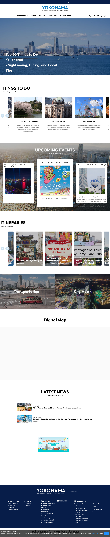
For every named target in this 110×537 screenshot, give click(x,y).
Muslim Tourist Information (80, 515)
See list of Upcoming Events (54, 153)
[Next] (7, 116)
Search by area (13, 509)
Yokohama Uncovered (45, 510)
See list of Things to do (7, 92)
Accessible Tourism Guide (81, 522)
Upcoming (29, 503)
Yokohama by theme (49, 503)
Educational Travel (48, 2)
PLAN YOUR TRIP (65, 16)
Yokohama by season (46, 506)
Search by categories (11, 506)
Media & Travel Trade (34, 2)
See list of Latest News (54, 395)
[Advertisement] (55, 472)
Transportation (97, 504)
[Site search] (89, 15)
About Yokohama (81, 506)
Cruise (58, 2)
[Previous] (2, 116)
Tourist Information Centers (81, 511)
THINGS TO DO (22, 16)
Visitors (11, 2)
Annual (28, 505)
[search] (89, 15)
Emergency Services (82, 518)
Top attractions (13, 503)
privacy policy (95, 533)
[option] (55, 46)
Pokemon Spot (47, 518)
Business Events (20, 2)
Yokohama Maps (81, 508)
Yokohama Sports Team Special (47, 515)
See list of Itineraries (7, 226)
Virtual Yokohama (48, 522)
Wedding (66, 2)
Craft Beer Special (48, 520)
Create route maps (97, 510)
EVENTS (33, 16)
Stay (94, 506)
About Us (75, 2)
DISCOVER (42, 16)
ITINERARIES (53, 16)
